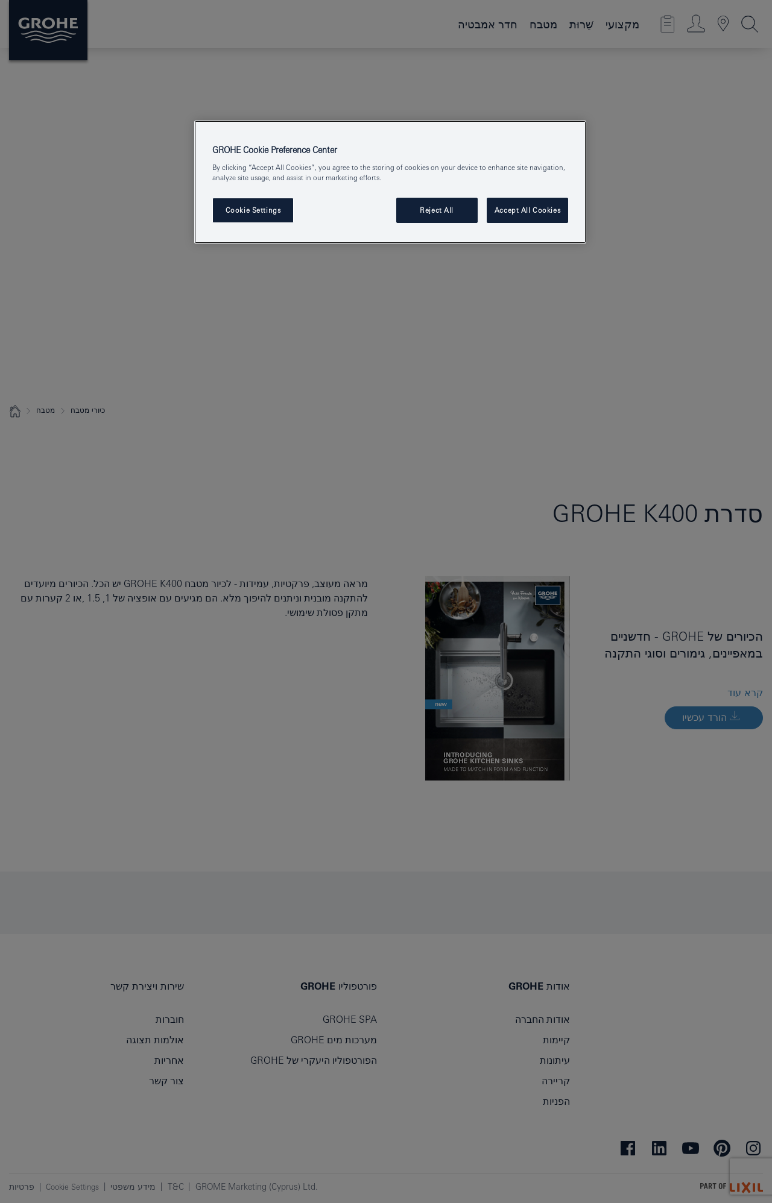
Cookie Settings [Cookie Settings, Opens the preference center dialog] (253, 210)
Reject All (437, 210)
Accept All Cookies (527, 210)
